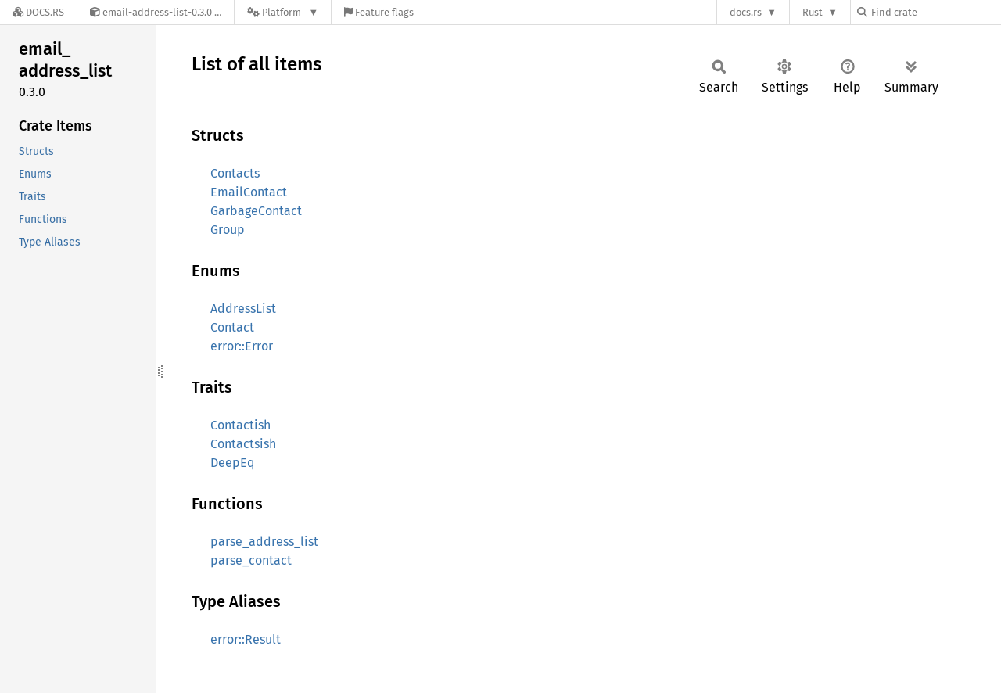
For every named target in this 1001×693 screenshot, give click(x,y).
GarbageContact (256, 210)
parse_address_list (264, 541)
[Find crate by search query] (935, 12)
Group (227, 229)
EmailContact (248, 192)
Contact (232, 327)
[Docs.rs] (38, 12)
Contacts (235, 173)
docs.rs (746, 12)
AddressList (243, 308)
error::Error (241, 346)
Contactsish (243, 443)
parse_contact (251, 560)
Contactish (240, 425)
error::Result (245, 639)
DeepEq (232, 462)
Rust (812, 12)
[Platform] (283, 12)
